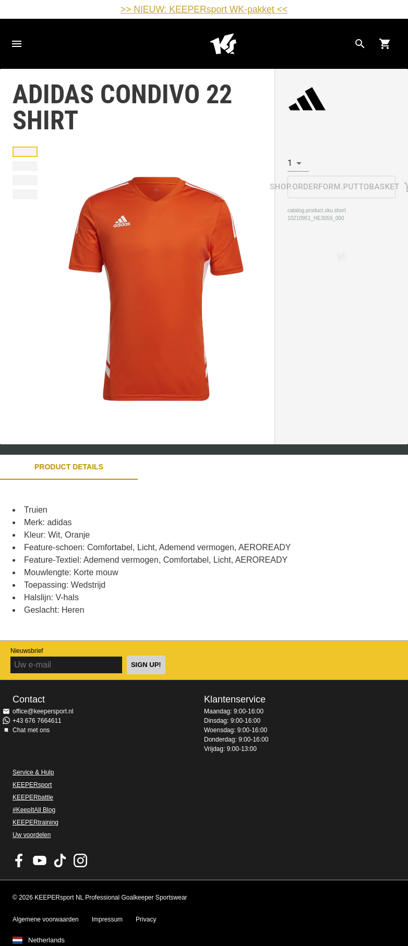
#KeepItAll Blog (34, 810)
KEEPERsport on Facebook (19, 860)
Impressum (107, 919)
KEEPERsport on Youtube (39, 860)
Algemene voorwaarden (46, 919)
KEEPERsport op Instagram (80, 860)
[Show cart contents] (385, 43)
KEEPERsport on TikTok (60, 860)
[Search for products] (360, 43)
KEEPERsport (32, 785)
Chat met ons (31, 730)
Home (223, 43)
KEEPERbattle (33, 797)
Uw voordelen (32, 835)
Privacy (146, 919)
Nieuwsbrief (26, 650)
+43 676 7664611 (37, 720)
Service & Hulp (33, 772)
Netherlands (46, 940)
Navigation (16, 43)
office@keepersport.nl (43, 711)
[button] (25, 151)
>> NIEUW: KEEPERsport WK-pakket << (204, 9)
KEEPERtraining (35, 822)
